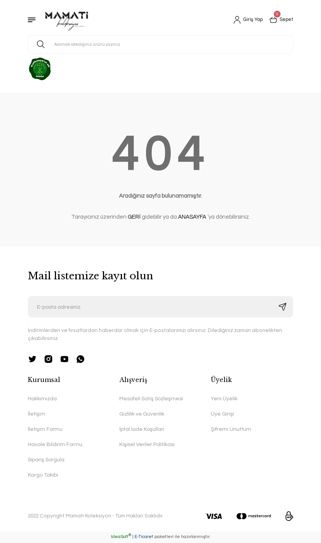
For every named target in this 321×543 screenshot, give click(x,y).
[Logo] (67, 20)
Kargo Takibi (43, 476)
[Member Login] (245, 20)
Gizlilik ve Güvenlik (141, 414)
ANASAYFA (192, 217)
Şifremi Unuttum (231, 429)
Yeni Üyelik (224, 398)
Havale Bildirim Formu (55, 445)
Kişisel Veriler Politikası (147, 445)
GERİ (134, 217)
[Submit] (282, 306)
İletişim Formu (45, 429)
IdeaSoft (121, 537)
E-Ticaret (144, 537)
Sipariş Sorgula (46, 460)
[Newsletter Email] (160, 306)
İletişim (36, 414)
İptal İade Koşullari (141, 429)
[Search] (160, 44)
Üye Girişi (222, 414)
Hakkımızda (42, 398)
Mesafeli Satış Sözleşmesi (151, 398)
